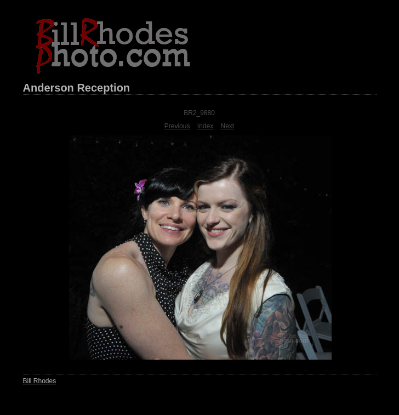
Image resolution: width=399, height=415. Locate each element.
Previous (177, 126)
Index (205, 126)
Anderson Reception (76, 88)
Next (228, 126)
